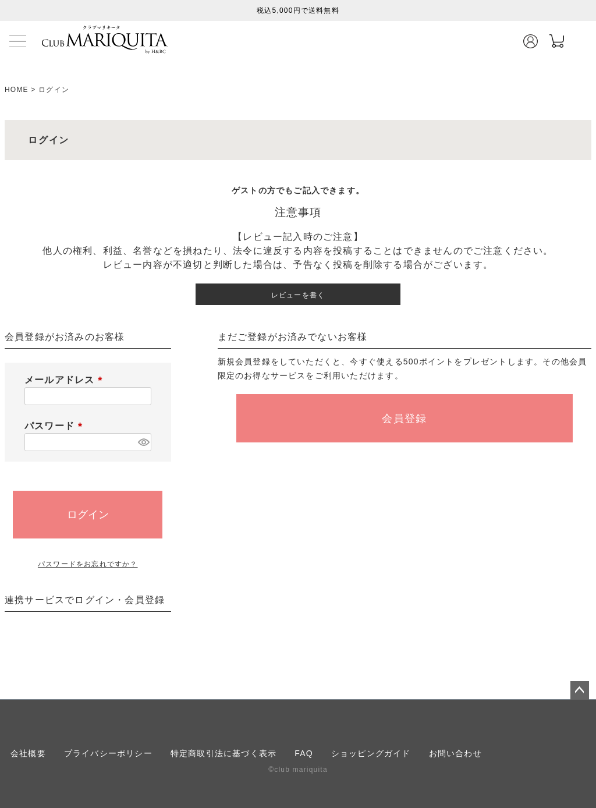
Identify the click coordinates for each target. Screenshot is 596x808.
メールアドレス (65, 380)
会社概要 (28, 753)
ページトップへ (579, 690)
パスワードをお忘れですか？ (88, 564)
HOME (17, 90)
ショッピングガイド (371, 753)
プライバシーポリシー (108, 753)
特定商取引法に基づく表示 (223, 753)
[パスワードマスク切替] (142, 442)
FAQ (304, 753)
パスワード (55, 426)
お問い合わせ (455, 753)
